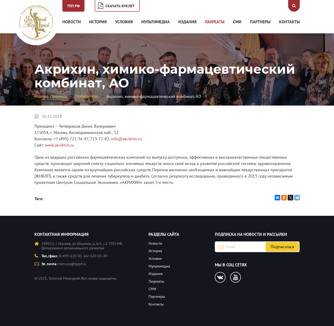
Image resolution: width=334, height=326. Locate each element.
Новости (71, 21)
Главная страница (50, 96)
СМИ (237, 21)
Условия (124, 21)
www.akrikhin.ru (59, 145)
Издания (187, 21)
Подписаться (282, 246)
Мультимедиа (155, 21)
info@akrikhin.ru (126, 138)
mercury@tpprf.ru (72, 263)
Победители (87, 96)
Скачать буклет (120, 5)
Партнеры (260, 21)
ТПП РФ (73, 5)
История (98, 21)
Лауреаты (214, 21)
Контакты (289, 21)
